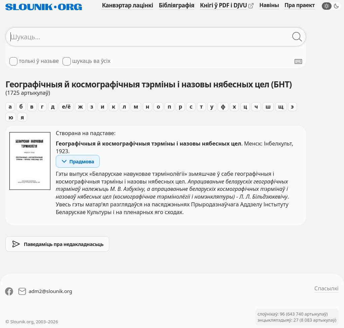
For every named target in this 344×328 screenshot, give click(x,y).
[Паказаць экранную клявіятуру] (298, 61)
